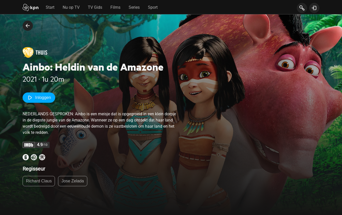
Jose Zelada (72, 181)
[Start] (31, 8)
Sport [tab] (153, 7)
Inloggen (39, 97)
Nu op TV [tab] (71, 7)
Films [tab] (115, 7)
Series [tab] (134, 7)
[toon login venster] (314, 8)
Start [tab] (50, 7)
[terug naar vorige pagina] (28, 26)
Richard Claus (39, 181)
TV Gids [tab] (95, 7)
